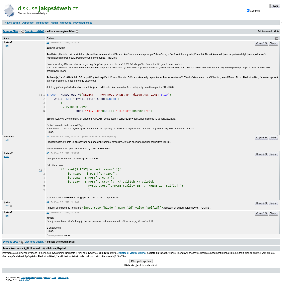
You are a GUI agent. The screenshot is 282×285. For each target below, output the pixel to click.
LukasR (8, 42)
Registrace (42, 22)
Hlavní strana (12, 22)
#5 (48, 212)
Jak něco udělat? (34, 31)
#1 (48, 42)
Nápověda (65, 22)
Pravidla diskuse (82, 22)
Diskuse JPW (10, 31)
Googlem (253, 10)
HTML (39, 277)
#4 (48, 202)
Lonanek (9, 136)
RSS (77, 31)
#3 (48, 153)
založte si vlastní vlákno (132, 253)
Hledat (54, 22)
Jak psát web (28, 277)
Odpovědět (28, 22)
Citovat (273, 43)
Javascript (63, 277)
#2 (48, 136)
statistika (24, 280)
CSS (54, 277)
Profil (6, 46)
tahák (47, 277)
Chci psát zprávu (141, 261)
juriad (7, 202)
